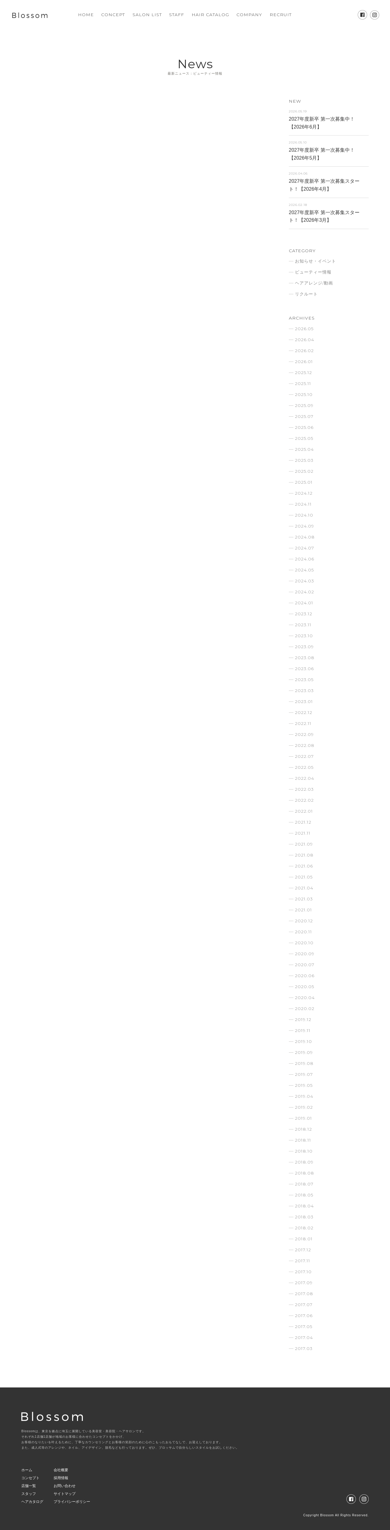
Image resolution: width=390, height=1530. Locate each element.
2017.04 (304, 1337)
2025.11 (303, 383)
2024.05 (304, 570)
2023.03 (304, 690)
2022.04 (304, 778)
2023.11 (303, 624)
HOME (86, 14)
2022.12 (303, 712)
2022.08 (304, 745)
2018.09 (304, 1162)
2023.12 (303, 614)
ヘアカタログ (32, 1502)
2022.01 (304, 811)
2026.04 (304, 339)
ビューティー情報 (313, 272)
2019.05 (304, 1085)
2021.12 (303, 822)
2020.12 (304, 921)
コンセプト (30, 1478)
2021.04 (304, 888)
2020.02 (304, 1008)
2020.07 (304, 964)
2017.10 (303, 1271)
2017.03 (304, 1348)
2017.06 (304, 1315)
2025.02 (304, 471)
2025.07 (304, 416)
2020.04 (305, 997)
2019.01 (303, 1118)
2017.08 (304, 1293)
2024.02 (304, 592)
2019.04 (304, 1096)
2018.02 (304, 1228)
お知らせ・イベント (315, 261)
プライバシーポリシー (72, 1502)
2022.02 (304, 800)
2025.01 (304, 482)
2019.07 (304, 1074)
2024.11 (303, 504)
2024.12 (304, 493)
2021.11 (302, 833)
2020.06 (304, 975)
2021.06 (304, 866)
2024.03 (304, 581)
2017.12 (303, 1250)
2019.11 (302, 1030)
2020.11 (303, 932)
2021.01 (303, 910)
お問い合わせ (65, 1486)
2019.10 (303, 1041)
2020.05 (304, 986)
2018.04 (304, 1206)
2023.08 (304, 657)
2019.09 (304, 1052)
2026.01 (304, 361)
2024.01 (304, 603)
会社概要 (61, 1470)
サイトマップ (65, 1494)
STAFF (176, 14)
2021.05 (304, 877)
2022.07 (304, 756)
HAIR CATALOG (210, 14)
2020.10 (304, 942)
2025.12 (303, 372)
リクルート (306, 294)
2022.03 (304, 789)
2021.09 (304, 844)
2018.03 (304, 1217)
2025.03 (304, 460)
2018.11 (303, 1140)
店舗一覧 (28, 1486)
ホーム (26, 1470)
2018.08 (304, 1173)
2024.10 (304, 515)
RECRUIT (281, 14)
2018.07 (304, 1184)
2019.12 (303, 1019)
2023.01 (304, 701)
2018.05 (304, 1195)
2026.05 (304, 328)
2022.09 (304, 734)
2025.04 (304, 449)
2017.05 (303, 1326)
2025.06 (304, 427)
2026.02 (304, 350)
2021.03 (304, 899)
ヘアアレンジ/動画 (314, 283)
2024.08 (305, 537)
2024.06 (304, 559)
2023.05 (304, 679)
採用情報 (61, 1478)
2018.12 (303, 1129)
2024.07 (304, 548)
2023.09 (304, 646)
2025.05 (304, 438)
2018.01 (304, 1239)
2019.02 (304, 1107)
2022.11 (303, 723)
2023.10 (304, 635)
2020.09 (304, 953)
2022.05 (304, 767)
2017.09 (304, 1282)
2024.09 (304, 526)
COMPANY (249, 14)
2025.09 (304, 405)
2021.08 (304, 855)
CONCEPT (113, 14)
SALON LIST (147, 14)
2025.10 (304, 394)
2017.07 (304, 1304)
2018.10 (304, 1151)
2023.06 (304, 668)
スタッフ (28, 1494)
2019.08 (304, 1063)
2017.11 (302, 1260)
